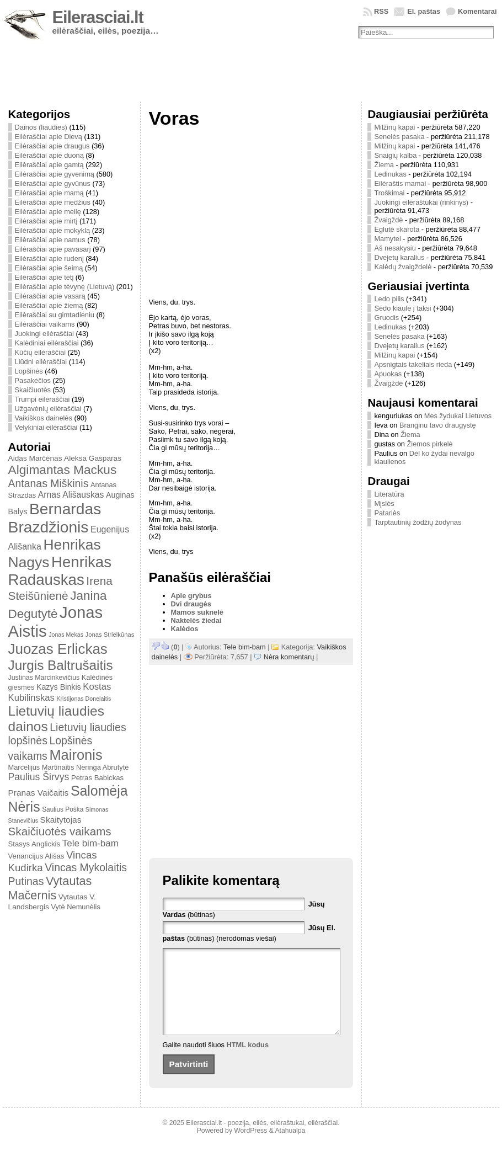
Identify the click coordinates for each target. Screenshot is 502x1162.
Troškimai (389, 193)
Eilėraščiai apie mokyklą (52, 230)
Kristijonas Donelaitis (83, 698)
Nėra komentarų (289, 657)
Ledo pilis (389, 299)
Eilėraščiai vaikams (45, 324)
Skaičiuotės (33, 390)
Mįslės (384, 503)
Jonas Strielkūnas (110, 634)
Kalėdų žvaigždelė (402, 267)
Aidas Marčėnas (35, 458)
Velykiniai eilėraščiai (46, 427)
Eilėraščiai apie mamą (49, 193)
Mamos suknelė (197, 612)
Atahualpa (290, 1147)
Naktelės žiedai (196, 620)
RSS (381, 11)
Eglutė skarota (396, 229)
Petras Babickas (97, 778)
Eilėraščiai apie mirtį (46, 221)
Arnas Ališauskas (71, 494)
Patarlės (387, 513)
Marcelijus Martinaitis (41, 767)
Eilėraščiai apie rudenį (49, 258)
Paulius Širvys (39, 776)
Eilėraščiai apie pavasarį (53, 249)
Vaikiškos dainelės (43, 418)
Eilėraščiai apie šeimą (49, 268)
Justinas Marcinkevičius (44, 677)
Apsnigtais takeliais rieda (413, 364)
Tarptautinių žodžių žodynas (417, 522)
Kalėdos (185, 629)
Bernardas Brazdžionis (55, 518)
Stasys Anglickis (34, 844)
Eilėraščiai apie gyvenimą (54, 174)
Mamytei (387, 238)
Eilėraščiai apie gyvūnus (52, 183)
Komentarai (477, 11)
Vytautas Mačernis (50, 888)
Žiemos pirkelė (430, 444)
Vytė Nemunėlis (75, 907)
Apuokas (388, 374)
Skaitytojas (61, 819)
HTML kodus (248, 1061)
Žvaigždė (388, 220)
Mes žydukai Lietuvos (458, 416)
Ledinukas (390, 174)
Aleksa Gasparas (92, 458)
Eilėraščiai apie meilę (48, 211)
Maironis (75, 755)
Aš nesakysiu (394, 248)
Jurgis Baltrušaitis (60, 665)
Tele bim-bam (90, 843)
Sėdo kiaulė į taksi (402, 308)
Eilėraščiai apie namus (50, 240)
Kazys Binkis (58, 687)
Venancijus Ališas (36, 856)
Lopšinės (29, 371)
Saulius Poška (62, 809)
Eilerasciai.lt (97, 17)
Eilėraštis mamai (400, 183)
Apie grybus (191, 595)
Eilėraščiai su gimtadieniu (54, 315)
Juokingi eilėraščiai (44, 333)
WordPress (250, 1147)
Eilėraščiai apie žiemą (49, 305)
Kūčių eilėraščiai (40, 352)
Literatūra (389, 494)
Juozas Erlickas (58, 649)
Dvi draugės (191, 604)
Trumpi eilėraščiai (42, 399)
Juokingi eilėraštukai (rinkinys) (421, 202)
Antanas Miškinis (48, 483)
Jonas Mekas (66, 634)
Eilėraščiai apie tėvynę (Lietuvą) (65, 286)
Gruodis (386, 317)
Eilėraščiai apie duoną (49, 155)
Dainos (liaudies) (41, 127)
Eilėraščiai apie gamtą (49, 165)
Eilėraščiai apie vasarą (50, 296)
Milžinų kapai (394, 127)
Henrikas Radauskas (60, 570)
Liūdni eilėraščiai (41, 362)
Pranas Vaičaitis (38, 792)
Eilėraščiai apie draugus (52, 146)
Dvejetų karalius (399, 257)
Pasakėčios (33, 380)
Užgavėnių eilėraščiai (48, 408)
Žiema (384, 165)
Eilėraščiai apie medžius (52, 202)
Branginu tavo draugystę (437, 425)
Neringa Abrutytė (102, 767)
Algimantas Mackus (62, 469)
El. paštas (423, 11)
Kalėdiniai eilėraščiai (47, 343)
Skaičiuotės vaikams (59, 831)
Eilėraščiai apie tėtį (44, 277)
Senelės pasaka (399, 136)
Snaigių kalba (395, 155)
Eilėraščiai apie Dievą (48, 136)
